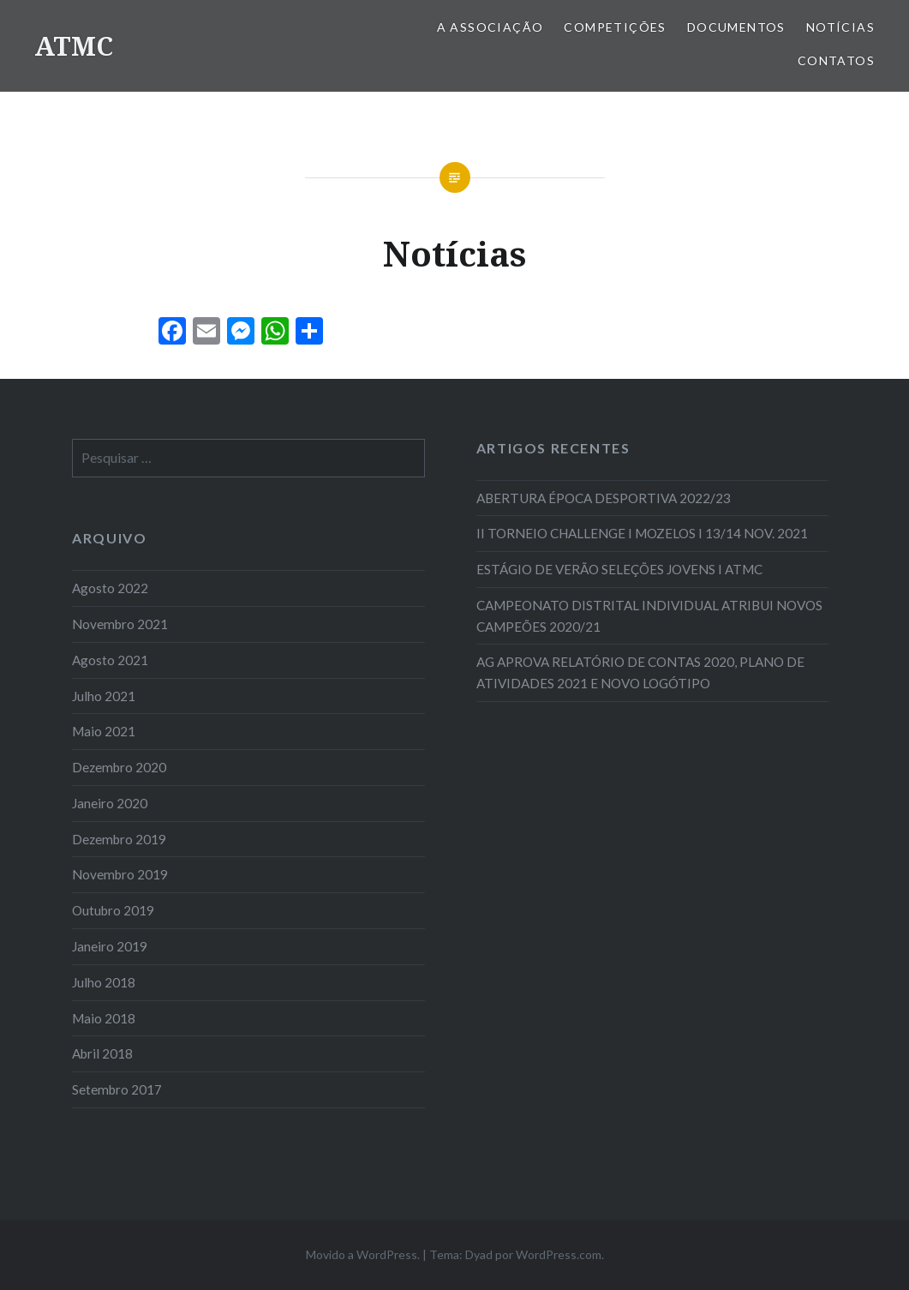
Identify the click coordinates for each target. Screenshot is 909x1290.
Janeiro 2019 (109, 946)
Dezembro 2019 (119, 839)
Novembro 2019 (120, 874)
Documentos (736, 27)
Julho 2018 (103, 982)
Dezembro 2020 (119, 767)
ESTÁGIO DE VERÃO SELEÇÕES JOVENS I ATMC (619, 569)
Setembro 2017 (117, 1089)
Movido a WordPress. (363, 1254)
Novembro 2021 (120, 624)
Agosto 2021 (110, 660)
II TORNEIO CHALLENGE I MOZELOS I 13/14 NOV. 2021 (642, 533)
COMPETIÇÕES (615, 27)
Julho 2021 (103, 696)
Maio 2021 (103, 731)
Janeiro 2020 (109, 803)
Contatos (836, 60)
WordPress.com (558, 1254)
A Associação (490, 27)
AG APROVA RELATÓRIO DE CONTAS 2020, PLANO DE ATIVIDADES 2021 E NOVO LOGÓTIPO (640, 672)
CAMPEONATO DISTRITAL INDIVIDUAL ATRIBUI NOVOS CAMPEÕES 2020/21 (649, 615)
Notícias (840, 27)
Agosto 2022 (110, 588)
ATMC (73, 45)
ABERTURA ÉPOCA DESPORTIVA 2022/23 (603, 498)
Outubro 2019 (113, 910)
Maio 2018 (103, 1018)
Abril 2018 (102, 1053)
